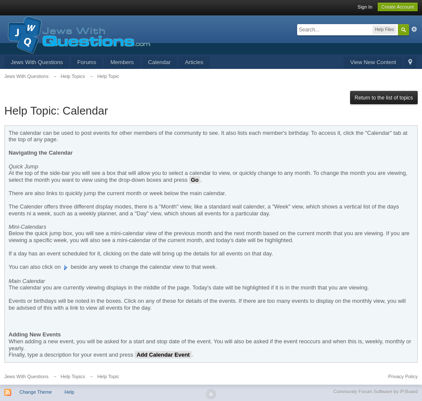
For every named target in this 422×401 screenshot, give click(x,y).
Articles (194, 62)
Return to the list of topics (384, 98)
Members (121, 62)
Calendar (159, 62)
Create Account (398, 6)
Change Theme (35, 392)
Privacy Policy (403, 376)
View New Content (373, 62)
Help (69, 392)
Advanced (414, 29)
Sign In (364, 6)
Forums (86, 62)
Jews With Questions (37, 62)
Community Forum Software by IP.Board (375, 391)
